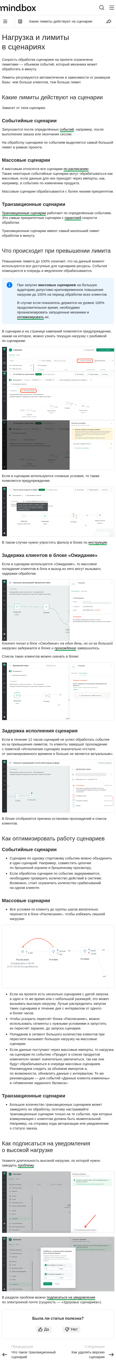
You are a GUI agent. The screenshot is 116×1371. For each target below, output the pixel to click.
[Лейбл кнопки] (111, 7)
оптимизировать (30, 317)
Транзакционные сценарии (24, 213)
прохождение (65, 648)
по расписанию (76, 169)
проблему (26, 1165)
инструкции (97, 542)
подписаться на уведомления (71, 1297)
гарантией (73, 218)
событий (67, 129)
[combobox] (98, 8)
